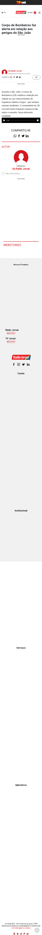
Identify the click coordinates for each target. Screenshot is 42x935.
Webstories (12, 245)
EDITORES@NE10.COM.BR (21, 928)
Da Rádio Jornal (15, 71)
